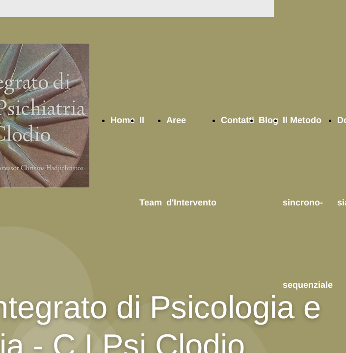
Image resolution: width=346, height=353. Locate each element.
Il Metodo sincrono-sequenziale (308, 202)
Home (122, 120)
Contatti (237, 120)
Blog (268, 120)
